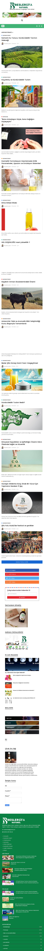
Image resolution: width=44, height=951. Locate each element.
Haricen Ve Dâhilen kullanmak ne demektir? (23, 690)
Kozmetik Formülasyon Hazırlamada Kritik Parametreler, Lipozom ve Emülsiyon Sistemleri (21, 162)
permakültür (6, 942)
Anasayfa (5, 836)
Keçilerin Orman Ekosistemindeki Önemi (18, 282)
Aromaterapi (7, 35)
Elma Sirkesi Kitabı (9, 203)
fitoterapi (5, 930)
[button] (3, 26)
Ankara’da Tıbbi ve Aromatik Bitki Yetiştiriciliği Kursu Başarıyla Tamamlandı (21, 322)
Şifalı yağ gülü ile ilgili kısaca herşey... (22, 675)
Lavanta (5, 939)
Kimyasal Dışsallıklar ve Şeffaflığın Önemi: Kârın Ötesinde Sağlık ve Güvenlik (22, 443)
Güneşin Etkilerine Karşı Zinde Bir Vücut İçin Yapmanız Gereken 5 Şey (20, 485)
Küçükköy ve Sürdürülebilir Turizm (16, 80)
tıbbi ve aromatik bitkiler (9, 933)
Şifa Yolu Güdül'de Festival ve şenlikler (18, 525)
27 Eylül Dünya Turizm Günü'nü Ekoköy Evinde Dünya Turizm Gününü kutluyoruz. (27, 882)
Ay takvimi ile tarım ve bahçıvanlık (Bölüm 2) (24, 698)
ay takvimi (6, 945)
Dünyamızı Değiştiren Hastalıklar (21, 683)
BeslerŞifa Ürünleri (8, 846)
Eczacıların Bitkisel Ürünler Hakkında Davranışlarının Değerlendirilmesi (26, 856)
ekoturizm (5, 936)
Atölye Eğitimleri (7, 844)
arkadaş (5, 116)
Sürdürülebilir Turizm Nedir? (13, 402)
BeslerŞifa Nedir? (7, 838)
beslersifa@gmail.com (8, 829)
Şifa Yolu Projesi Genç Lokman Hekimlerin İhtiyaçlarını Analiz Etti (27, 911)
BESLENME (9, 708)
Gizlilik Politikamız (7, 848)
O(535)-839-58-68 (7, 832)
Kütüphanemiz (7, 840)
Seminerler (6, 842)
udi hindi (5, 948)
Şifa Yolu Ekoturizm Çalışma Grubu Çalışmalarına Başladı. (24, 904)
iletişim (5, 850)
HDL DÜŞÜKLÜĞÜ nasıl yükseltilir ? (16, 242)
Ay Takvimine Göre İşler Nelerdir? (15, 672)
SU (6, 739)
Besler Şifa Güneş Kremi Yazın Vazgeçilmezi (20, 363)
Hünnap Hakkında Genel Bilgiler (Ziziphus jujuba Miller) (23, 869)
